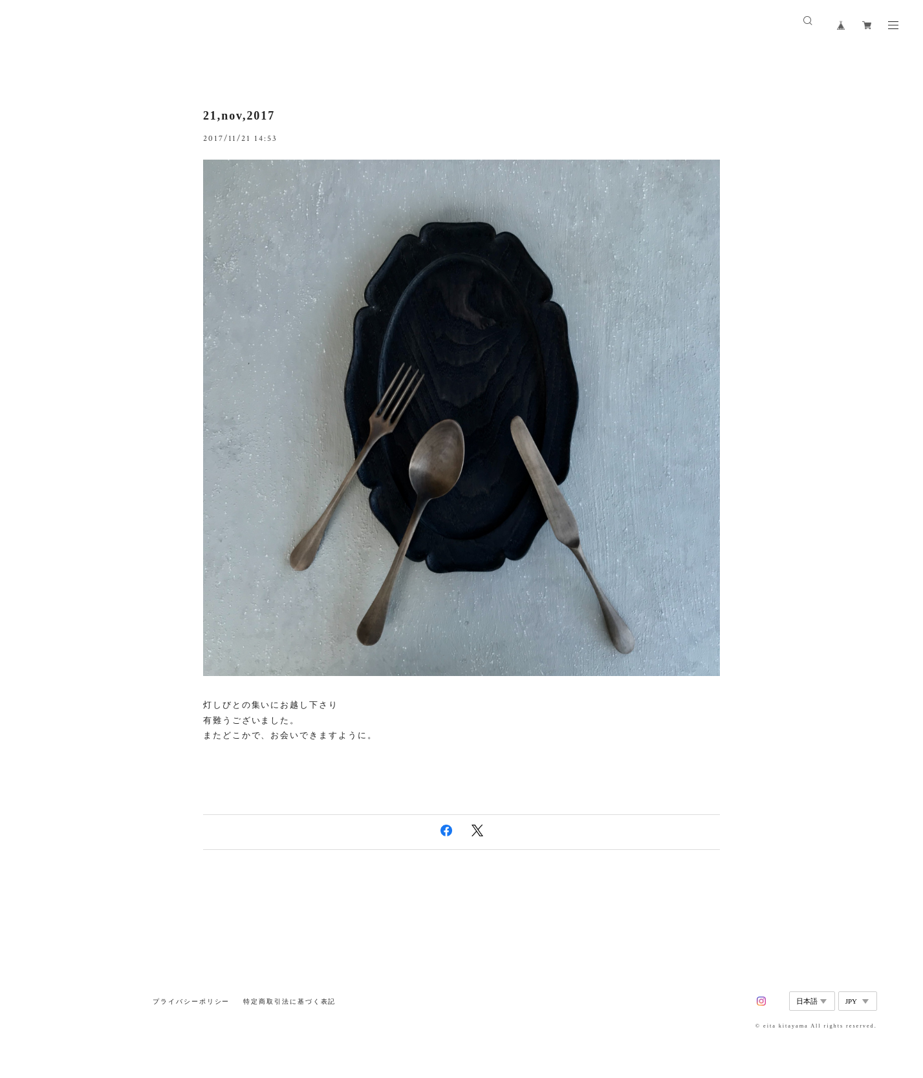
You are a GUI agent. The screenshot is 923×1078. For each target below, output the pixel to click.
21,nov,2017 (239, 115)
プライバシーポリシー (191, 1001)
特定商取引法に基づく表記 (289, 1001)
